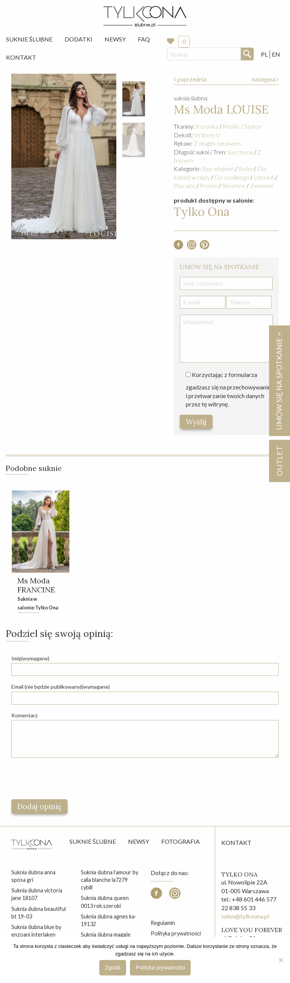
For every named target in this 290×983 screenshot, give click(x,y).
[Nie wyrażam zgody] (280, 960)
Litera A (264, 177)
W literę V (207, 134)
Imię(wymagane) (30, 658)
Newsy (115, 39)
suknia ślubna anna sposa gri (33, 876)
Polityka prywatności (176, 933)
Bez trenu (240, 151)
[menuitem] (29, 39)
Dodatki (79, 39)
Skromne (233, 185)
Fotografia (180, 841)
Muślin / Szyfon (242, 126)
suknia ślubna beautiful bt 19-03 (38, 913)
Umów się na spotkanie (279, 380)
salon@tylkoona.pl (245, 916)
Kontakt (21, 57)
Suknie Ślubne (29, 39)
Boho (246, 168)
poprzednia (190, 79)
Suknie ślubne (92, 841)
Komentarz (24, 715)
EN (276, 54)
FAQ (144, 39)
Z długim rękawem (217, 143)
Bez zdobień (218, 168)
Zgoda (112, 968)
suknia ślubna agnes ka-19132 (109, 920)
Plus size (184, 185)
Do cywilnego (231, 177)
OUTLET (279, 461)
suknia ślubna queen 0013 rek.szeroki (105, 902)
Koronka (207, 126)
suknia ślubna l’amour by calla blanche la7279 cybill (109, 880)
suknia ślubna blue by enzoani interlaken (36, 931)
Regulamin (163, 923)
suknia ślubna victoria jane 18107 (36, 894)
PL (264, 54)
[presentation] (68, 778)
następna (265, 79)
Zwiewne (262, 185)
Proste (209, 185)
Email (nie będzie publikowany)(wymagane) (60, 686)
